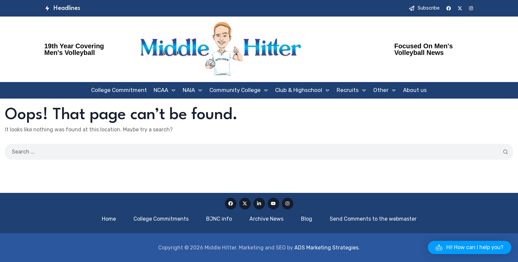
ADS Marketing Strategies (326, 247)
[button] (469, 247)
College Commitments (161, 219)
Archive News (266, 219)
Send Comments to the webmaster (373, 219)
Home (109, 219)
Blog (306, 219)
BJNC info (219, 219)
